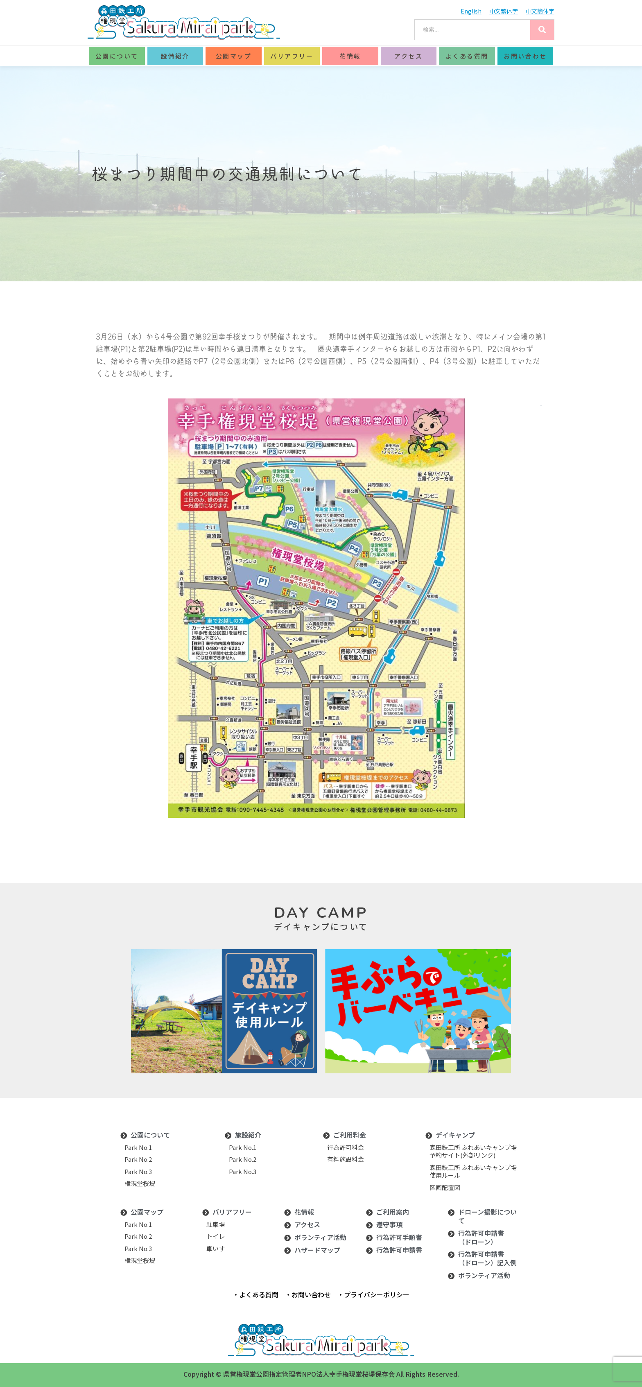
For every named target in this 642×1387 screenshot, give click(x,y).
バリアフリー (291, 56)
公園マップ (234, 56)
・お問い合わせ (308, 1294)
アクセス (408, 56)
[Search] (542, 30)
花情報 (350, 56)
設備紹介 (175, 56)
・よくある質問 (255, 1294)
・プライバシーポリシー (373, 1294)
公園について (116, 56)
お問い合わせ (525, 56)
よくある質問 (466, 56)
